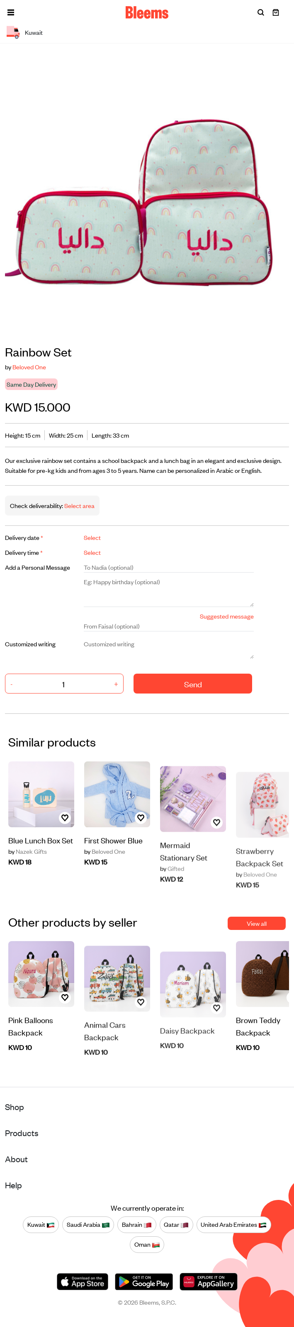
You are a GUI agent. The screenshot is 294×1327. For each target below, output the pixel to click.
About (16, 1158)
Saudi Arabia (88, 1225)
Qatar (176, 1225)
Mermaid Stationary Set (183, 882)
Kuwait (41, 1225)
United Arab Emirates (234, 1225)
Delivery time (24, 552)
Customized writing (30, 643)
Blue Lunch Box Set (40, 853)
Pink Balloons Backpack (30, 1059)
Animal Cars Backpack (105, 1062)
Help (13, 1184)
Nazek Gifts (27, 865)
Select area (79, 505)
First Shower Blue (113, 873)
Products (22, 1132)
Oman (147, 1245)
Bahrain (137, 1225)
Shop (14, 1106)
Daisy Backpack (187, 1055)
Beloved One (29, 366)
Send (193, 684)
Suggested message (227, 616)
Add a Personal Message (37, 567)
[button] (11, 12)
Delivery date (24, 537)
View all (257, 923)
